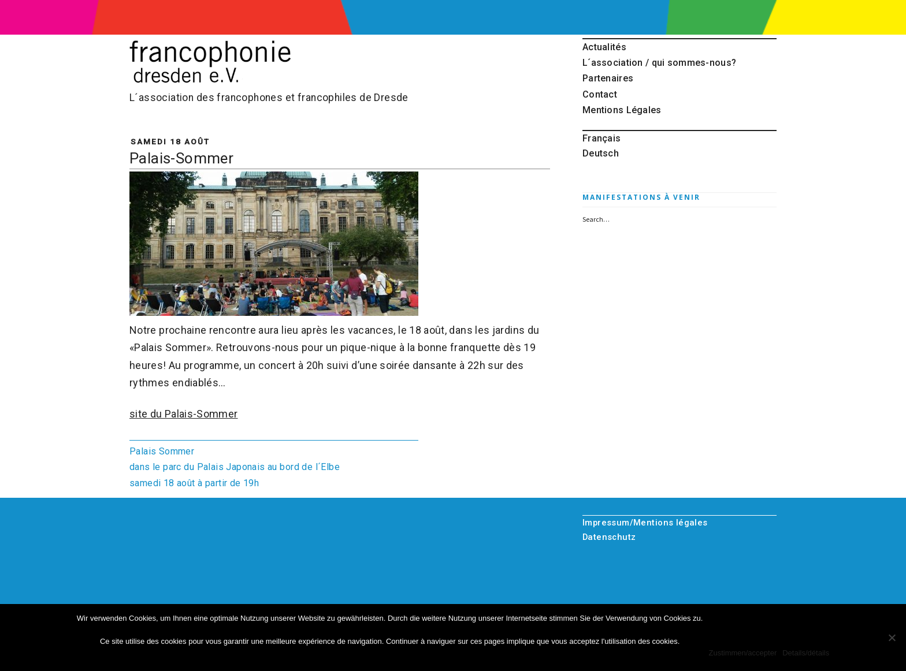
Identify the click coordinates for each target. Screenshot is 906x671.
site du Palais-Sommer (183, 414)
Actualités (604, 47)
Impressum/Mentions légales (645, 522)
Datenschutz (609, 537)
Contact (599, 94)
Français (601, 138)
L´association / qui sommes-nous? (659, 62)
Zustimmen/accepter (742, 652)
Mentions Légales (622, 110)
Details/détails (805, 652)
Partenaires (607, 78)
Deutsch (600, 153)
